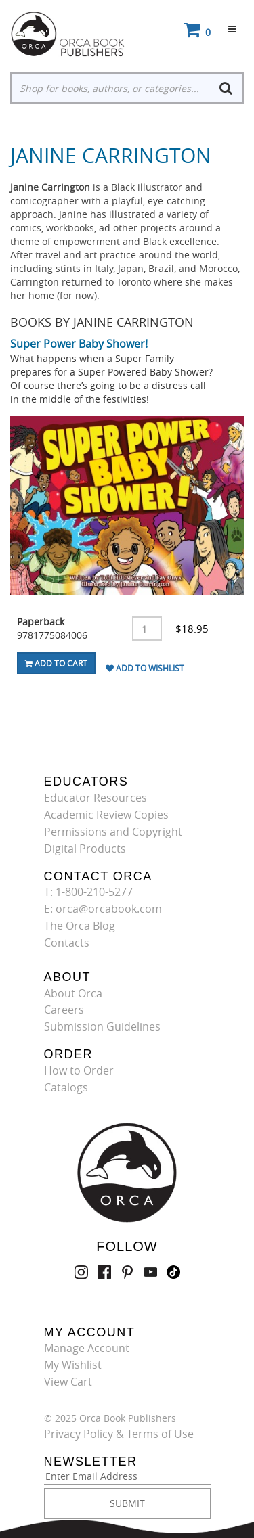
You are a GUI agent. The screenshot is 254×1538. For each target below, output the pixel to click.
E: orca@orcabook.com (103, 908)
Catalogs (66, 1087)
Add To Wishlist (145, 667)
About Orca (73, 993)
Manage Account (86, 1347)
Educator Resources (95, 797)
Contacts (66, 942)
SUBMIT (127, 1503)
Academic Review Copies (106, 814)
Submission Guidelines (102, 1026)
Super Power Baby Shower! (79, 343)
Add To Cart (56, 663)
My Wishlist (73, 1364)
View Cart (68, 1381)
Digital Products (85, 848)
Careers (64, 1009)
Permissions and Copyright (113, 831)
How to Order (79, 1070)
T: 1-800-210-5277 (88, 891)
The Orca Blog (79, 925)
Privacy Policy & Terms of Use (119, 1433)
